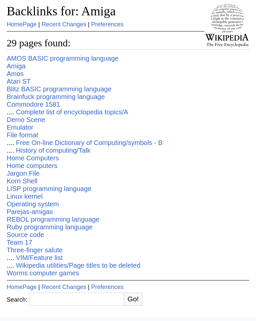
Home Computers (33, 158)
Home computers (32, 165)
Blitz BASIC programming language (59, 89)
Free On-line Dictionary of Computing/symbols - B (89, 142)
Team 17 (19, 242)
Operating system (33, 204)
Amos (15, 73)
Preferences (107, 24)
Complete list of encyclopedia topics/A (72, 112)
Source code (25, 234)
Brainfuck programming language (56, 96)
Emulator (20, 127)
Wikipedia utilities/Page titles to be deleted (78, 265)
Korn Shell (22, 181)
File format (22, 135)
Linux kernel (25, 196)
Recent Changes (64, 24)
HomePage (22, 24)
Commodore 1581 (33, 104)
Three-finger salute (35, 250)
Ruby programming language (50, 227)
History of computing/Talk (53, 150)
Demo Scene (26, 119)
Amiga (16, 66)
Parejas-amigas (30, 211)
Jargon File (23, 173)
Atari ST (19, 81)
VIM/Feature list (39, 257)
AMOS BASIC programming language (63, 58)
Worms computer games (43, 273)
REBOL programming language (53, 219)
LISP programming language (49, 188)
